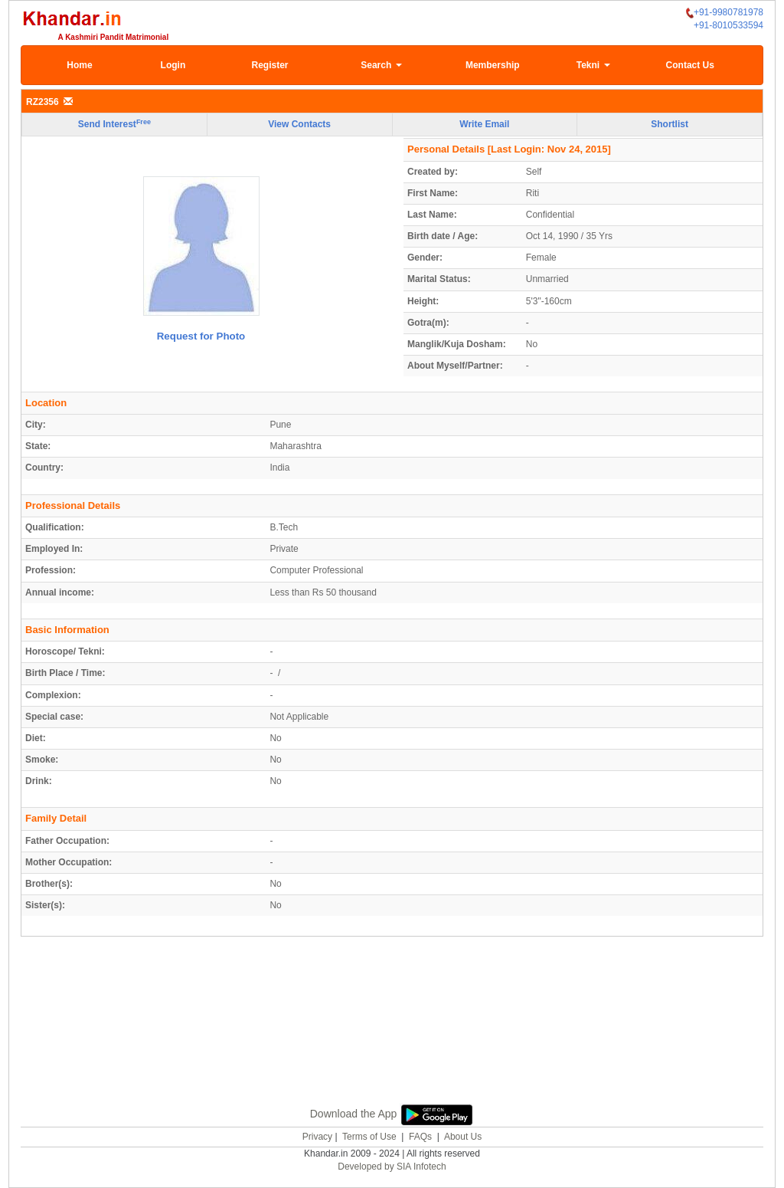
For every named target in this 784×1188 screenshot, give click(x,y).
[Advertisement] (392, 1037)
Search (381, 65)
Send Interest (114, 124)
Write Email (484, 124)
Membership (493, 65)
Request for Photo (201, 336)
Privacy (317, 1136)
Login (173, 65)
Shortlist (669, 124)
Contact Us (690, 65)
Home (79, 65)
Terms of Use (369, 1136)
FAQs (420, 1136)
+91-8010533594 (728, 25)
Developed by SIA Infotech (392, 1166)
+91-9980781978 (724, 12)
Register (270, 65)
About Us (463, 1136)
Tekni (593, 65)
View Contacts (299, 124)
